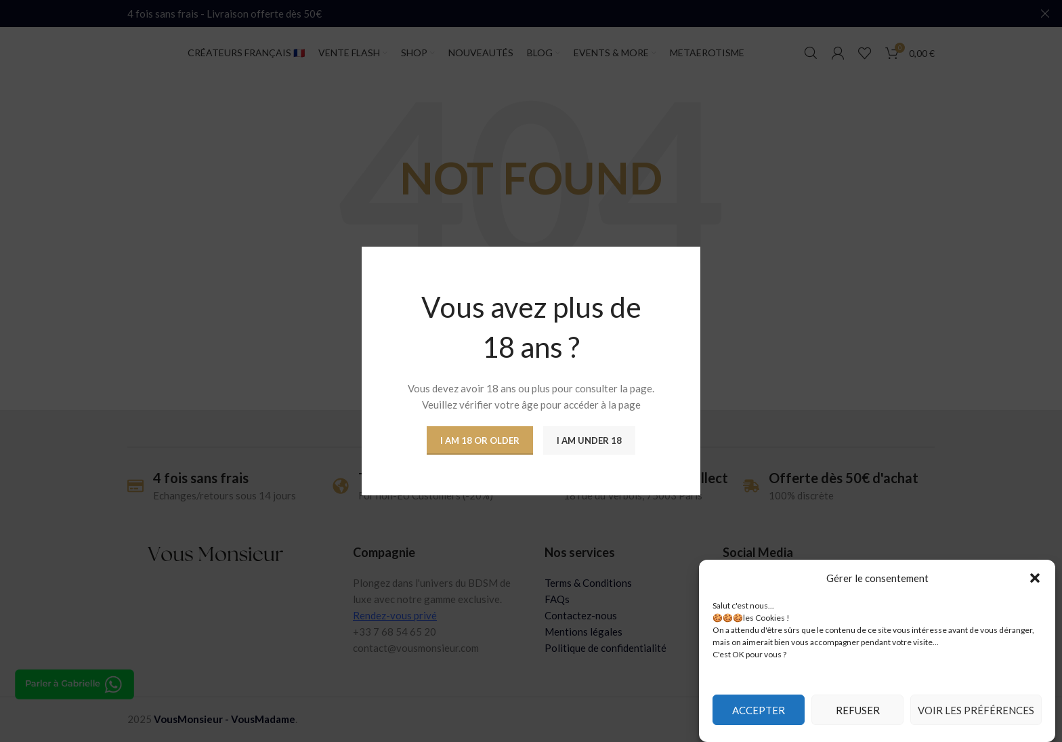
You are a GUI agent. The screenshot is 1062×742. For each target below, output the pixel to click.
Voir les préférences (976, 710)
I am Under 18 (589, 440)
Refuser (858, 710)
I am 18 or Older (479, 440)
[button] (1035, 578)
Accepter (758, 710)
